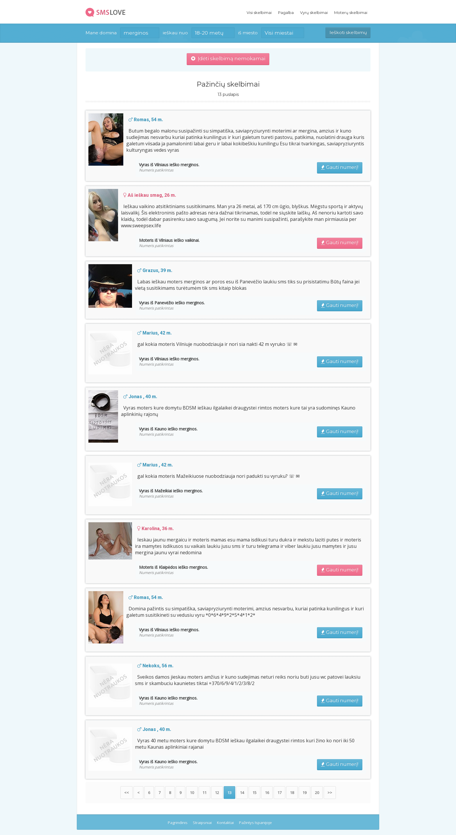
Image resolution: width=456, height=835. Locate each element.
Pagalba (286, 12)
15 (254, 792)
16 (267, 792)
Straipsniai (202, 822)
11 (204, 792)
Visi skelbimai (259, 12)
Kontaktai (225, 822)
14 (242, 792)
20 (317, 792)
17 (279, 792)
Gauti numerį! (339, 167)
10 (192, 792)
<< (126, 792)
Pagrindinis (178, 822)
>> (329, 792)
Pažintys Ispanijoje (255, 822)
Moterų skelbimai (350, 12)
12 (217, 792)
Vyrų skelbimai (314, 12)
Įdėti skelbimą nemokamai (228, 58)
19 (304, 792)
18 (292, 792)
